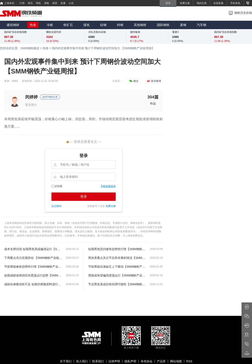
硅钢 (103, 25)
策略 (46, 3)
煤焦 (86, 25)
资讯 (30, 3)
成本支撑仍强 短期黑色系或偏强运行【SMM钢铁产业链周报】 (33, 249)
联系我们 (98, 361)
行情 (22, 3)
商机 (38, 3)
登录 (83, 196)
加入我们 (82, 361)
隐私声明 (130, 361)
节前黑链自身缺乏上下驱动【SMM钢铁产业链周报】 (117, 266)
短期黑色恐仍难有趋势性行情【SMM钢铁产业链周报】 (117, 249)
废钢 (183, 25)
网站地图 (176, 361)
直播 (63, 3)
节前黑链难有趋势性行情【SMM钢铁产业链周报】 (33, 266)
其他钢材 (140, 25)
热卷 (33, 25)
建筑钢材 (13, 25)
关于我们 (66, 361)
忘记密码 (56, 206)
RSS (189, 361)
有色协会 (146, 361)
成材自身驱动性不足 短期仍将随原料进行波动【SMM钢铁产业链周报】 (33, 284)
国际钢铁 (163, 25)
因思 (54, 3)
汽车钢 (201, 25)
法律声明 (114, 361)
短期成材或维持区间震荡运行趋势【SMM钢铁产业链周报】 (33, 275)
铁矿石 (68, 25)
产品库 (161, 361)
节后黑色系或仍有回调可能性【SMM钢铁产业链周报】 (117, 284)
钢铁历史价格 (243, 12)
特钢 (120, 25)
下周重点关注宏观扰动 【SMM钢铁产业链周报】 (33, 257)
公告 (71, 3)
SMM (15, 81)
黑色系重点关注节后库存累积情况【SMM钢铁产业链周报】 (117, 257)
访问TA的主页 (50, 97)
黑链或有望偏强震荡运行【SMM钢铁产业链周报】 (117, 275)
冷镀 (50, 25)
